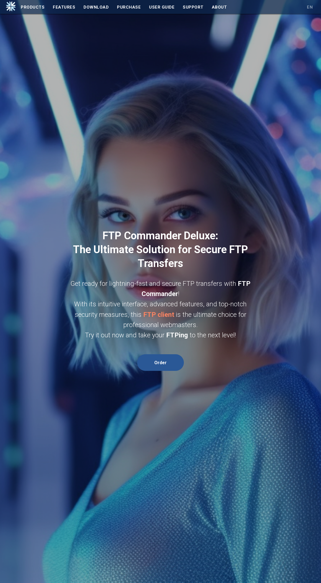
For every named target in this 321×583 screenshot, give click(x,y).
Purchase (129, 7)
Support (193, 7)
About (219, 7)
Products (33, 7)
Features (64, 7)
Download (96, 7)
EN (310, 7)
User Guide (161, 7)
